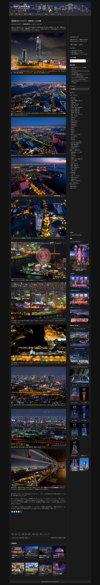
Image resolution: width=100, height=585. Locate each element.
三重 (72, 132)
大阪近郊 (73, 179)
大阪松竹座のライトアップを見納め (78, 67)
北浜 (72, 157)
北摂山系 (73, 124)
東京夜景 (72, 273)
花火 (72, 139)
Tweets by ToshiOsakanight (76, 235)
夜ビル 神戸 (84, 385)
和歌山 (72, 131)
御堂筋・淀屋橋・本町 (75, 100)
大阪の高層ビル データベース (77, 52)
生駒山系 (73, 122)
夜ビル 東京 (74, 420)
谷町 (72, 162)
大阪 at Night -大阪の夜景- (76, 50)
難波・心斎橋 (74, 165)
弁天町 (72, 117)
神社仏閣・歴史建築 (75, 142)
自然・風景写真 (73, 183)
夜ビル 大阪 (74, 385)
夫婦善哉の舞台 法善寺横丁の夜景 (58, 537)
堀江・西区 (73, 169)
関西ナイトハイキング (75, 307)
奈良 (72, 129)
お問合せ (52, 14)
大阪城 (72, 102)
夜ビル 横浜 (84, 420)
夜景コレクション (75, 134)
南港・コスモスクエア (44, 534)
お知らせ (72, 188)
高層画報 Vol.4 (84, 455)
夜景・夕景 (18, 14)
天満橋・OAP (74, 104)
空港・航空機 (74, 144)
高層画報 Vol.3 (74, 455)
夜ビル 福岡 (84, 402)
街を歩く (72, 184)
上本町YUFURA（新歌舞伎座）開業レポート (21, 537)
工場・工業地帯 (74, 146)
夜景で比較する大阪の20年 (79, 328)
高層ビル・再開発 (28, 14)
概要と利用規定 (74, 44)
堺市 (72, 119)
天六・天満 (73, 160)
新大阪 (72, 172)
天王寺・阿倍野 (74, 109)
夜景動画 (73, 147)
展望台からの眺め (75, 180)
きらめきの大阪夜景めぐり (76, 241)
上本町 (72, 170)
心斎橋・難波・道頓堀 (25, 534)
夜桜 (72, 137)
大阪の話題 (72, 186)
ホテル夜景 (73, 136)
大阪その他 (73, 120)
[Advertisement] (25, 523)
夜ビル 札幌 (74, 438)
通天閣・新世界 (74, 110)
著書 (46, 14)
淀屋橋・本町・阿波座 (75, 158)
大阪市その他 (74, 177)
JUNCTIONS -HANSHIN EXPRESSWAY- (79, 366)
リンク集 (59, 14)
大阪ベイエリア (74, 175)
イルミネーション (75, 141)
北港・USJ (73, 115)
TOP (12, 14)
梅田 (13, 534)
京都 (72, 127)
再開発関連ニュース (75, 152)
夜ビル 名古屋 (74, 402)
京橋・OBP (73, 105)
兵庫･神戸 (73, 126)
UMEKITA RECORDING (79, 348)
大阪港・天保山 (35, 534)
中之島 (72, 99)
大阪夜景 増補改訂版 (75, 290)
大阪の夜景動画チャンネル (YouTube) (79, 54)
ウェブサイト (39, 14)
